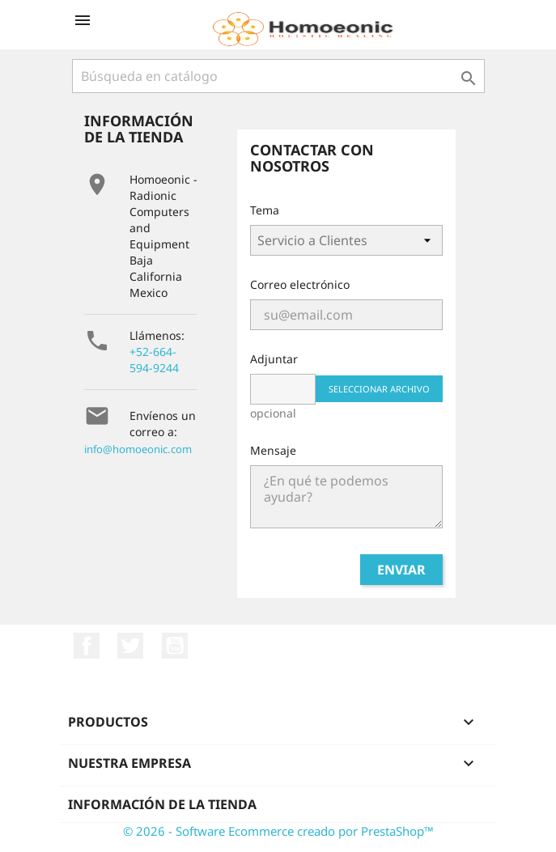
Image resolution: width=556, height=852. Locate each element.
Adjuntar (274, 359)
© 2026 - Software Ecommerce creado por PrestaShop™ (278, 831)
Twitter (130, 646)
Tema (264, 210)
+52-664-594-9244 (154, 359)
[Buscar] (278, 76)
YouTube (175, 646)
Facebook (87, 646)
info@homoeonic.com (138, 449)
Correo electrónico (300, 284)
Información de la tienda (162, 804)
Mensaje (273, 450)
